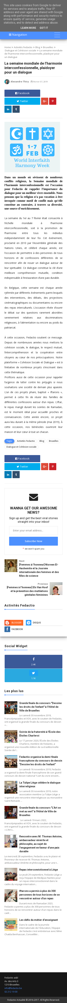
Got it (44, 27)
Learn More (28, 27)
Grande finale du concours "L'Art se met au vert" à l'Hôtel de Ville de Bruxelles (40, 811)
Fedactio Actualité (16, 999)
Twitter (22, 101)
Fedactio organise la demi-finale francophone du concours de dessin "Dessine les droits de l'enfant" (40, 760)
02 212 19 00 (10, 991)
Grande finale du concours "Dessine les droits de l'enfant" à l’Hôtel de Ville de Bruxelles (40, 707)
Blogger (16, 622)
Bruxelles (48, 47)
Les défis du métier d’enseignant (38, 919)
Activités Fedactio (23, 47)
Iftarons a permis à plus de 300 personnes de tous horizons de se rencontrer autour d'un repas (39, 895)
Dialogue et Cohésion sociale (20, 50)
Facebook (22, 93)
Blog (37, 47)
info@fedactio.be (13, 988)
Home (7, 47)
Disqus (37, 622)
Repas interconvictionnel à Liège (38, 869)
